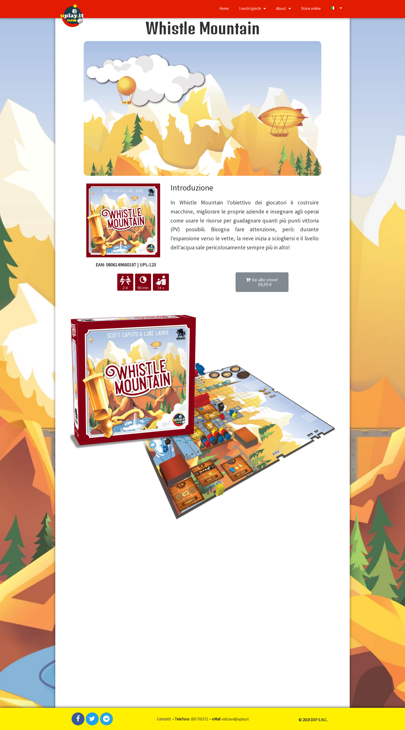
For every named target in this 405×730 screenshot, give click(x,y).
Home (224, 8)
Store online (311, 8)
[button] (262, 282)
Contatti (164, 719)
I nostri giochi (252, 8)
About (283, 8)
